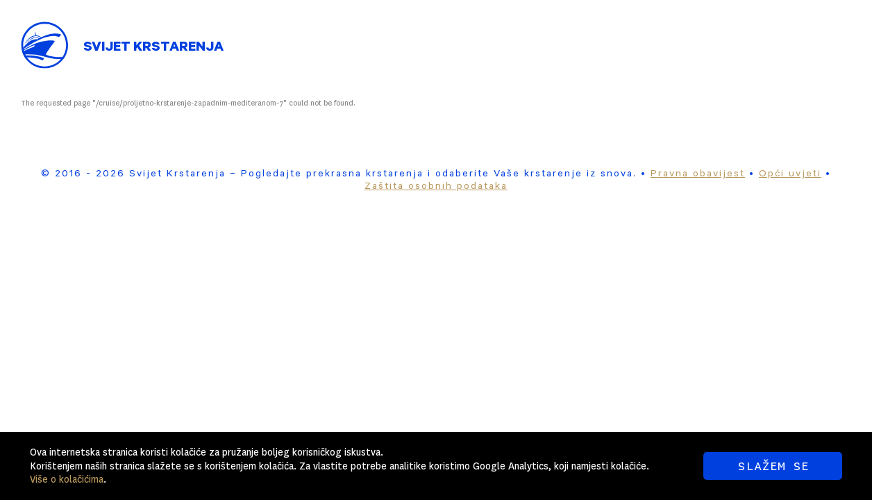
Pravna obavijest (698, 175)
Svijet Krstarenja (153, 48)
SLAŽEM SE (773, 466)
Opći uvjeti (790, 175)
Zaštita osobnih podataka (436, 187)
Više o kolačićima (66, 479)
